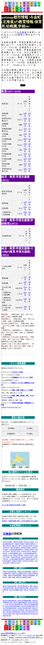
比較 (10, 4)
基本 (6, 4)
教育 (6, 9)
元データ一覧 (33, 635)
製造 (21, 4)
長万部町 (17, 505)
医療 (39, 4)
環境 (13, 9)
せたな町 (5, 505)
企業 (24, 9)
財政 (17, 4)
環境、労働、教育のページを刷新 (22, 390)
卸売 (28, 4)
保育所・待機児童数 (9, 521)
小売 (32, 4)
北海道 (23, 32)
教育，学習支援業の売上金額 (27, 521)
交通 (10, 9)
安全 (17, 9)
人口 (13, 4)
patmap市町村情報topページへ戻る (13, 633)
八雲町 (23, 505)
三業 (35, 4)
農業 (24, 4)
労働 (21, 9)
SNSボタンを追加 (17, 372)
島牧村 (11, 505)
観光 (28, 9)
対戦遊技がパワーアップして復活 (22, 377)
